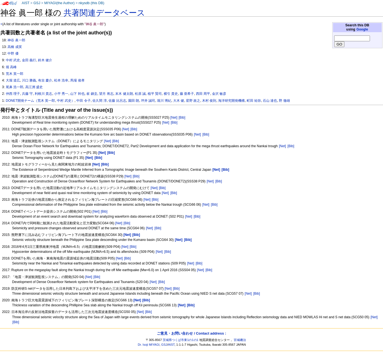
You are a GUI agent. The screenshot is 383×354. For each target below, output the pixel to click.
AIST (25, 3)
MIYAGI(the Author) (59, 3)
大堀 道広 (13, 80)
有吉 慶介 (45, 80)
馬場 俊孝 (77, 80)
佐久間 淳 (99, 101)
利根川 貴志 (43, 94)
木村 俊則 (209, 101)
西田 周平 (203, 94)
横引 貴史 (171, 94)
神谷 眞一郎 (16, 40)
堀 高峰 (11, 67)
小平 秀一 (61, 94)
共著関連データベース (104, 12)
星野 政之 (193, 101)
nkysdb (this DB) (91, 3)
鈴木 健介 (45, 60)
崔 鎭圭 (91, 94)
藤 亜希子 (187, 94)
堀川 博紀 (164, 101)
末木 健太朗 (124, 94)
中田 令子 (83, 101)
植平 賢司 (155, 94)
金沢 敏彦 (219, 94)
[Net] (174, 117)
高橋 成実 (14, 47)
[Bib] (181, 117)
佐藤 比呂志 (117, 101)
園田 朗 (133, 101)
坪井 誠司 (148, 101)
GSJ (36, 3)
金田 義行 (29, 60)
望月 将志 (106, 94)
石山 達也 (270, 101)
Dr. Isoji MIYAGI (149, 344)
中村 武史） (65, 101)
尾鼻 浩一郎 (14, 87)
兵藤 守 (27, 94)
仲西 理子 (13, 94)
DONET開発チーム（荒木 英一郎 (30, 101)
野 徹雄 (284, 101)
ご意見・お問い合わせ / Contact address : (191, 333)
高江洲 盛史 (34, 87)
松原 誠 (140, 94)
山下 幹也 (77, 94)
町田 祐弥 (254, 101)
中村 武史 (13, 60)
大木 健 (178, 101)
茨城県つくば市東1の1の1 (180, 340)
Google (362, 29)
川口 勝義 (29, 80)
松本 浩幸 (61, 80)
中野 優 (12, 53)
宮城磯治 (240, 340)
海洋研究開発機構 (231, 101)
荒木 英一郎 (14, 74)
